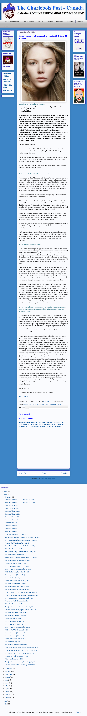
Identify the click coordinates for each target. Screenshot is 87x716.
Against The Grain (28, 404)
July (6, 680)
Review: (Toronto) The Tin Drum (15, 621)
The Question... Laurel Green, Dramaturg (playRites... (21, 662)
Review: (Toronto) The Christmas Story (17, 586)
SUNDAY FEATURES (28, 21)
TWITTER (50, 21)
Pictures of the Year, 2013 (12, 505)
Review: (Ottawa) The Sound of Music (16, 612)
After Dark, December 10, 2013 (14, 604)
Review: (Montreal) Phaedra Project (15, 575)
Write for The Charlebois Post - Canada (7, 85)
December (8, 497)
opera (46, 404)
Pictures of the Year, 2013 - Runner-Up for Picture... (20, 499)
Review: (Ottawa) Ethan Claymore (15, 615)
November (8, 668)
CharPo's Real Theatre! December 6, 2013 (17, 627)
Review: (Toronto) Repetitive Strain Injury (17, 589)
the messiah (52, 404)
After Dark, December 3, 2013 (14, 659)
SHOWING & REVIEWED (12, 21)
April (7, 689)
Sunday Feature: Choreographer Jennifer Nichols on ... (21, 609)
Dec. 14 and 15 (23, 396)
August (7, 677)
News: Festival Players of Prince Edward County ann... (21, 650)
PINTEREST (70, 21)
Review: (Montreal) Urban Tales (14, 624)
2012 (5, 701)
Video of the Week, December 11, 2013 (16, 601)
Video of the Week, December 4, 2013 (16, 656)
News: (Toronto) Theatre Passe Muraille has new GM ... (21, 592)
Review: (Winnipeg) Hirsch (13, 641)
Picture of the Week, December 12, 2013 (17, 580)
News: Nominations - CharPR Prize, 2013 (17, 534)
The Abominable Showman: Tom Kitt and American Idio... (22, 537)
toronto (59, 404)
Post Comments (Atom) (48, 479)
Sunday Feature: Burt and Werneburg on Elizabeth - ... (21, 665)
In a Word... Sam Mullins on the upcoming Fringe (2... (21, 540)
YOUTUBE (80, 21)
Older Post (64, 473)
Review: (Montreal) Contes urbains (15, 633)
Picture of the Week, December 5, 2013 (16, 638)
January (7, 697)
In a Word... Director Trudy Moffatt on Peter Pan (19, 653)
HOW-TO (40, 21)
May (6, 686)
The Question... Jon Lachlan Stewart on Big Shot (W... (21, 607)
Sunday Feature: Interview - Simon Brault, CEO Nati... (21, 557)
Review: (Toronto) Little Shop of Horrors (17, 560)
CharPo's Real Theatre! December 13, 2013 (18, 569)
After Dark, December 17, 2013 (14, 549)
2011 (5, 704)
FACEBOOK (59, 21)
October (7, 671)
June (6, 683)
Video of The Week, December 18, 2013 (17, 543)
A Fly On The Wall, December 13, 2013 (17, 572)
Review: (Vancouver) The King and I (16, 583)
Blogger (78, 712)
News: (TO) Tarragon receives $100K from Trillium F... (21, 595)
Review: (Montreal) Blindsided (14, 636)
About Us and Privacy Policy (7, 80)
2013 (5, 494)
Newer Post (23, 473)
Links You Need (7, 90)
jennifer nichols (39, 404)
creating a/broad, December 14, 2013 (16, 563)
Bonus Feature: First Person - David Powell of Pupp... (21, 546)
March (7, 691)
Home (44, 473)
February (8, 694)
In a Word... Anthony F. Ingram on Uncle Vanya (19, 598)
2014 (5, 491)
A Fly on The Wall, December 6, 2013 (16, 630)
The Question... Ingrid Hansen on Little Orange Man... (21, 551)
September (8, 674)
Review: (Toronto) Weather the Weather (17, 566)
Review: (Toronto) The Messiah (14, 554)
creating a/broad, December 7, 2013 (15, 618)
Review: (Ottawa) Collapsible (14, 578)
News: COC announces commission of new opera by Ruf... (22, 647)
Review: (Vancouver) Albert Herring (16, 644)
